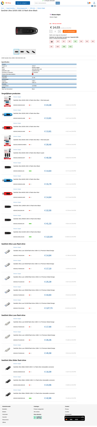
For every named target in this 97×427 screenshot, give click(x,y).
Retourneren (5, 419)
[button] (47, 14)
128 (58, 46)
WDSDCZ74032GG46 (18, 255)
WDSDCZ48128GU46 (18, 210)
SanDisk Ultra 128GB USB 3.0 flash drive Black (27, 205)
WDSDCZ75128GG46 (18, 340)
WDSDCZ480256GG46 (19, 398)
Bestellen (4, 409)
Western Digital (41, 8)
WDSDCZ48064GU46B (19, 184)
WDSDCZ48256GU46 (18, 223)
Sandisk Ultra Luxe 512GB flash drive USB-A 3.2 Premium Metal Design (34, 303)
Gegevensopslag (10, 8)
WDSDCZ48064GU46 (18, 171)
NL (92, 6)
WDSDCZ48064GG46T (19, 157)
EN (95, 6)
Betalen (4, 411)
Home (2, 8)
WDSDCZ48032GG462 (19, 105)
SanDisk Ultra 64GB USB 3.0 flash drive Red (26, 192)
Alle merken (37, 411)
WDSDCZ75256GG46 (18, 353)
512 (70, 46)
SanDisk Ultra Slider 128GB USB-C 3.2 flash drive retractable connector (34, 380)
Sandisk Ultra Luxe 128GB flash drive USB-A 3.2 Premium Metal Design (34, 277)
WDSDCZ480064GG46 (19, 372)
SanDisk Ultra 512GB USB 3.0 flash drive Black (27, 232)
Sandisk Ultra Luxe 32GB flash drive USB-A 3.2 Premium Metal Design (33, 250)
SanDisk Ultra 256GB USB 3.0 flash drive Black (27, 218)
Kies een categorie (23, 3)
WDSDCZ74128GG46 (18, 281)
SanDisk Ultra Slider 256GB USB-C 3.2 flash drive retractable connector (34, 393)
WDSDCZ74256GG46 (18, 295)
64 (75, 41)
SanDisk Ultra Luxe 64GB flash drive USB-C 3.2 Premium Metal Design (33, 322)
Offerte (4, 422)
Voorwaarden (68, 414)
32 (52, 42)
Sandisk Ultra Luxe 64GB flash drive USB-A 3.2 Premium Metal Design (33, 263)
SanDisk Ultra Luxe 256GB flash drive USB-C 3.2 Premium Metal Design (34, 348)
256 (64, 46)
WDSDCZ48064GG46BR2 (19, 144)
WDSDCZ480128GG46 (19, 385)
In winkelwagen (69, 31)
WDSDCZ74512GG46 (18, 308)
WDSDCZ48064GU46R (19, 197)
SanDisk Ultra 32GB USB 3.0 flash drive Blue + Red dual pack (31, 100)
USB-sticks (32, 8)
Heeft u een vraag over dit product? (58, 35)
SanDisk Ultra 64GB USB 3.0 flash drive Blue (26, 179)
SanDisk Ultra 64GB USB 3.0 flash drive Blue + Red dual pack (31, 139)
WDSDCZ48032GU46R (19, 131)
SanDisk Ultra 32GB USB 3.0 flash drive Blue (26, 113)
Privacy (67, 409)
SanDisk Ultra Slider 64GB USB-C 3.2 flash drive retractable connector (33, 367)
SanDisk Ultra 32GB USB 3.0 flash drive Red (26, 126)
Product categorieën (39, 409)
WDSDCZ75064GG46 (18, 327)
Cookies (67, 411)
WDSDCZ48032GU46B (19, 118)
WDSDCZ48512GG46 (18, 236)
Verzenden (5, 414)
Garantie (4, 417)
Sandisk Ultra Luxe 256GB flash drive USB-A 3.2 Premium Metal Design (34, 290)
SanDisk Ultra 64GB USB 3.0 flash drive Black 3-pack (28, 153)
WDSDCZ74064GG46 (18, 268)
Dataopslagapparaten (22, 8)
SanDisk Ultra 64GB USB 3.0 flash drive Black (26, 166)
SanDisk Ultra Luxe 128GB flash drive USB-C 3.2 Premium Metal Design (34, 335)
